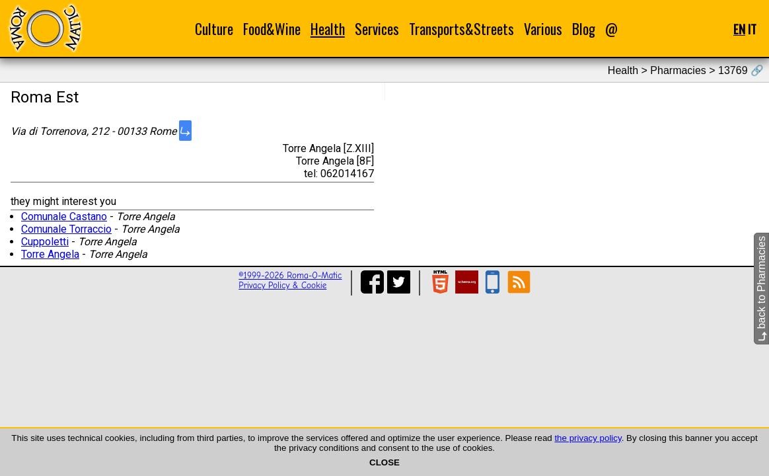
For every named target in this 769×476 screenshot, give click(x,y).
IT (752, 29)
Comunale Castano (64, 216)
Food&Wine (272, 29)
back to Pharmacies (761, 288)
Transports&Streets (461, 29)
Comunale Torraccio (66, 229)
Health (328, 29)
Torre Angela (50, 254)
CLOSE (384, 462)
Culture (214, 29)
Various (543, 29)
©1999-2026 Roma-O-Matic (290, 275)
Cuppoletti (45, 241)
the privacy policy (587, 438)
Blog (583, 29)
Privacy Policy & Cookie (282, 285)
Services (377, 29)
